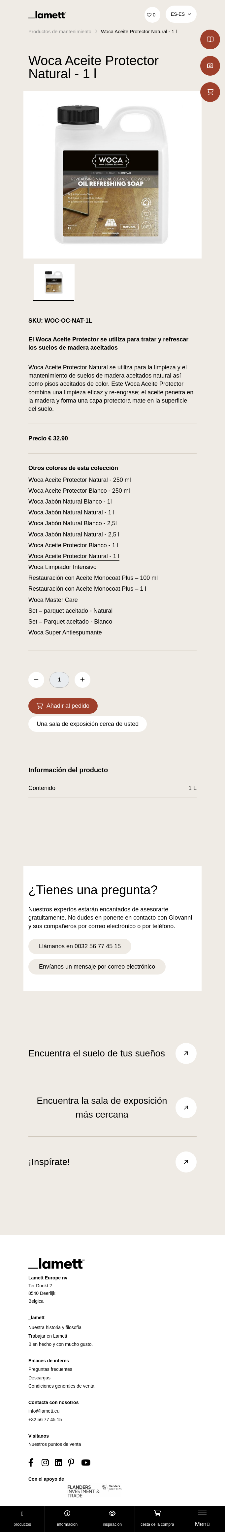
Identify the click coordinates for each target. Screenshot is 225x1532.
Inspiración (112, 1519)
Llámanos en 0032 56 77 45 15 (80, 946)
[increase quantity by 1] (82, 680)
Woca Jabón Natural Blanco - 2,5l (72, 523)
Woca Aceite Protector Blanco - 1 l (73, 545)
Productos (22, 1519)
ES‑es (181, 14)
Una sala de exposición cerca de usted (88, 724)
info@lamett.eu (43, 1411)
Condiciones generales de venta (61, 1386)
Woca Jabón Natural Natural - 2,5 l (73, 534)
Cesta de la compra (157, 1519)
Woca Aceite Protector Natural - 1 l (139, 31)
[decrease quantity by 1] (36, 680)
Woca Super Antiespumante (65, 632)
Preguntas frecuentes (50, 1369)
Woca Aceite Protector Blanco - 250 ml (79, 490)
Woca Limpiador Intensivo (62, 567)
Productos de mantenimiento (59, 31)
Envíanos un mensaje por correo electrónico (97, 966)
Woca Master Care (53, 600)
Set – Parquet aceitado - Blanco (70, 621)
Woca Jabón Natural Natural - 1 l (71, 512)
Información (67, 1519)
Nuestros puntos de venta (54, 1444)
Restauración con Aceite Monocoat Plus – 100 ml (93, 578)
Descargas (39, 1377)
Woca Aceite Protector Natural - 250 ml (79, 480)
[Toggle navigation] (202, 1519)
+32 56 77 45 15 (45, 1419)
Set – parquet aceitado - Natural (70, 610)
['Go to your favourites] (152, 14)
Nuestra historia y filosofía (54, 1327)
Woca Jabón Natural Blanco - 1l (70, 501)
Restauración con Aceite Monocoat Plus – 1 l (87, 588)
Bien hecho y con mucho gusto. (60, 1344)
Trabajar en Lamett (47, 1336)
